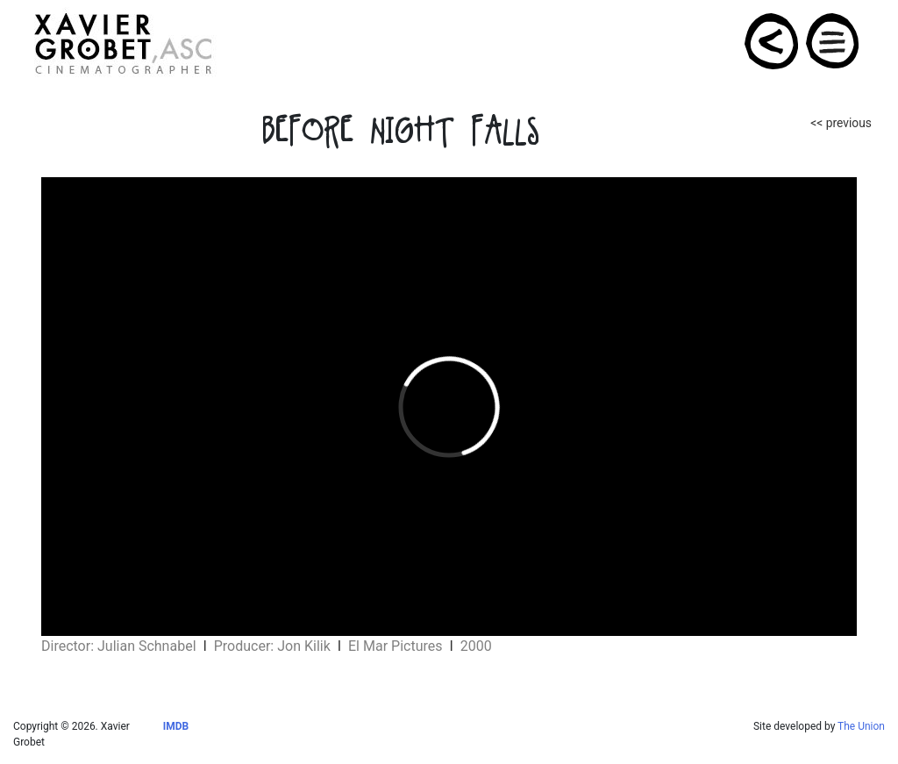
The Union (861, 726)
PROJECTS (773, 41)
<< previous (841, 123)
